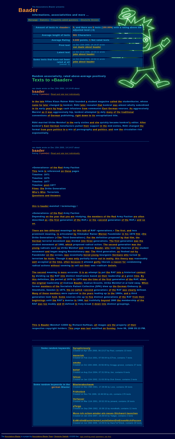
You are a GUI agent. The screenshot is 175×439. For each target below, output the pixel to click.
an (86, 272)
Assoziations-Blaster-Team (42, 436)
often (141, 216)
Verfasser (78, 399)
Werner (102, 234)
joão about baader (84, 54)
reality (109, 258)
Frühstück (79, 391)
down (85, 115)
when (143, 279)
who (107, 248)
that (100, 105)
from (85, 108)
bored (87, 255)
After (143, 122)
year (56, 216)
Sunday (111, 328)
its (36, 108)
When (145, 283)
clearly (132, 290)
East (105, 108)
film (138, 234)
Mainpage (33, 20)
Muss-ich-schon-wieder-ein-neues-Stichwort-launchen (105, 413)
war (87, 251)
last (88, 328)
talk (84, 230)
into (83, 241)
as (43, 112)
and (92, 122)
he (40, 105)
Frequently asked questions (64, 20)
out (132, 251)
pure (49, 129)
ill (63, 304)
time (59, 262)
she (97, 122)
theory (124, 258)
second (102, 220)
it (46, 112)
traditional (127, 112)
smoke (77, 362)
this (34, 206)
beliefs (112, 265)
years (49, 108)
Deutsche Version (89, 20)
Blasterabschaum (83, 384)
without (55, 265)
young (35, 248)
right (78, 115)
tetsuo (76, 377)
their (86, 126)
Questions (38, 195)
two (46, 230)
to (61, 105)
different (54, 230)
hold (54, 297)
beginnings (38, 300)
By (142, 276)
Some (62, 297)
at (50, 262)
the (37, 101)
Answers (55, 195)
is (45, 171)
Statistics (44, 20)
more (64, 272)
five (91, 297)
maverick (78, 355)
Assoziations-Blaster (13, 436)
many (109, 112)
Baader (99, 248)
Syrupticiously (81, 348)
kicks (51, 258)
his (127, 234)
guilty (97, 262)
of (115, 112)
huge (60, 108)
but (86, 300)
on (62, 171)
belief (76, 370)
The (117, 230)
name (35, 105)
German (113, 108)
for (74, 230)
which (68, 244)
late (42, 101)
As (131, 108)
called (113, 101)
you (68, 216)
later (46, 105)
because (76, 262)
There (35, 230)
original (41, 283)
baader (45, 206)
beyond (105, 300)
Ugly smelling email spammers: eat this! (95, 436)
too (45, 304)
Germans (117, 255)
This (34, 171)
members (97, 216)
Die (42, 188)
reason (117, 262)
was (115, 105)
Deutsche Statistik (61, 436)
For (89, 237)
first (56, 220)
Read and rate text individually (65, 94)
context (141, 272)
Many (35, 293)
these (68, 171)
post (46, 185)
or (90, 220)
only (76, 258)
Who (34, 192)
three (89, 241)
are (73, 216)
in (33, 108)
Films (35, 188)
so (143, 220)
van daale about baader (87, 47)
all (95, 325)
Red (60, 167)
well (34, 262)
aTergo (77, 406)
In (33, 101)
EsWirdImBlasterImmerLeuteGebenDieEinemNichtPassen (107, 420)
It (80, 272)
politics (57, 129)
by (54, 108)
